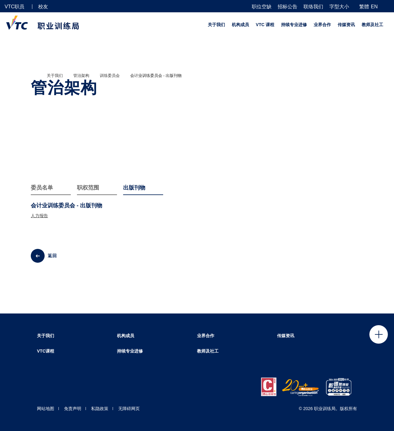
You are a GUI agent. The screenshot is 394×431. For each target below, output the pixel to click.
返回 (52, 255)
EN (374, 6)
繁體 (364, 6)
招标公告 (287, 6)
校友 (43, 6)
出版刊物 (134, 188)
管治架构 (81, 76)
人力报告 (39, 215)
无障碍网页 (129, 408)
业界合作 (322, 24)
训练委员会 (110, 76)
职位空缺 (261, 6)
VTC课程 (45, 351)
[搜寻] (386, 6)
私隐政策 (99, 408)
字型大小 (339, 6)
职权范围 (88, 188)
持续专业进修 (294, 24)
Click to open (378, 334)
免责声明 (72, 408)
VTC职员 (14, 6)
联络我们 (313, 6)
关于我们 (216, 24)
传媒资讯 (346, 24)
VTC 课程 (265, 24)
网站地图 (45, 408)
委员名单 (42, 188)
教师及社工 (372, 24)
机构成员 (240, 24)
